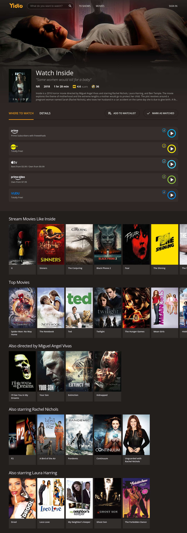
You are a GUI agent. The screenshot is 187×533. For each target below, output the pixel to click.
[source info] (163, 130)
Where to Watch (21, 113)
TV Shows (85, 6)
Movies (100, 6)
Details (44, 113)
